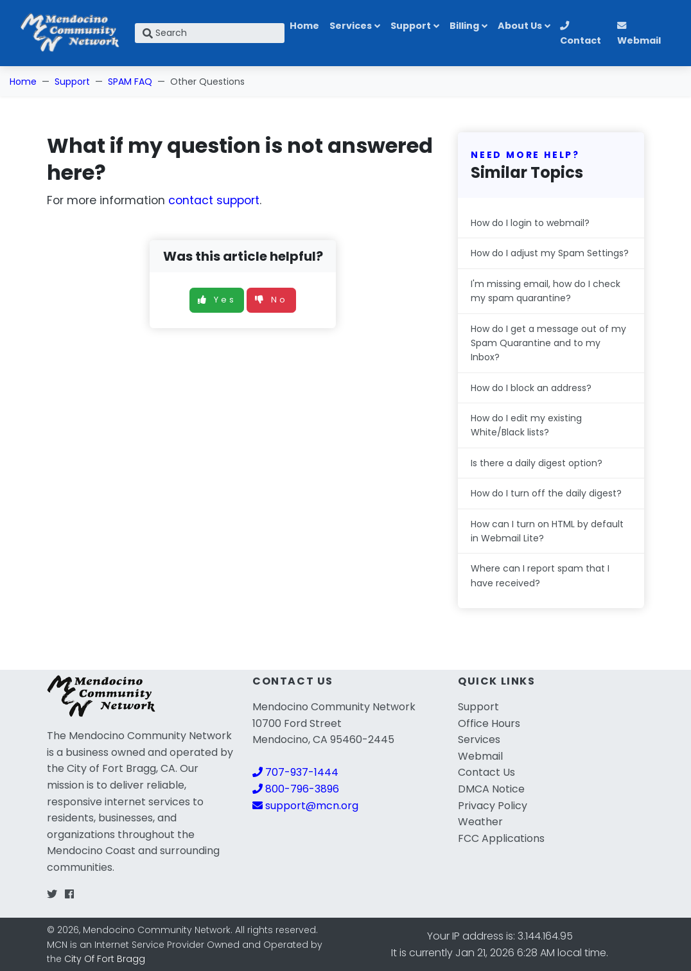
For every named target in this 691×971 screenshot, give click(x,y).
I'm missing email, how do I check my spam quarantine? (545, 290)
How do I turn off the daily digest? (546, 493)
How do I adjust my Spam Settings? (550, 253)
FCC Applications (501, 838)
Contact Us (486, 772)
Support (410, 25)
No (271, 299)
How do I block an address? (531, 387)
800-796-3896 (295, 789)
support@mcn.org (305, 805)
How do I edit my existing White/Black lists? (526, 425)
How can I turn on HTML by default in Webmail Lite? (547, 531)
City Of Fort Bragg (104, 958)
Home (304, 25)
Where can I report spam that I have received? (540, 575)
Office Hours (489, 723)
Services (350, 25)
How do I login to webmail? (530, 222)
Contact (580, 34)
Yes (217, 299)
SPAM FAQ (130, 81)
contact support (213, 200)
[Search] (209, 33)
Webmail (639, 34)
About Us (520, 25)
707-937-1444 (295, 772)
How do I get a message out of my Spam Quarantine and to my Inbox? (548, 343)
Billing (464, 25)
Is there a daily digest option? (536, 463)
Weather (480, 821)
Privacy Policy (492, 805)
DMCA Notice (491, 789)
